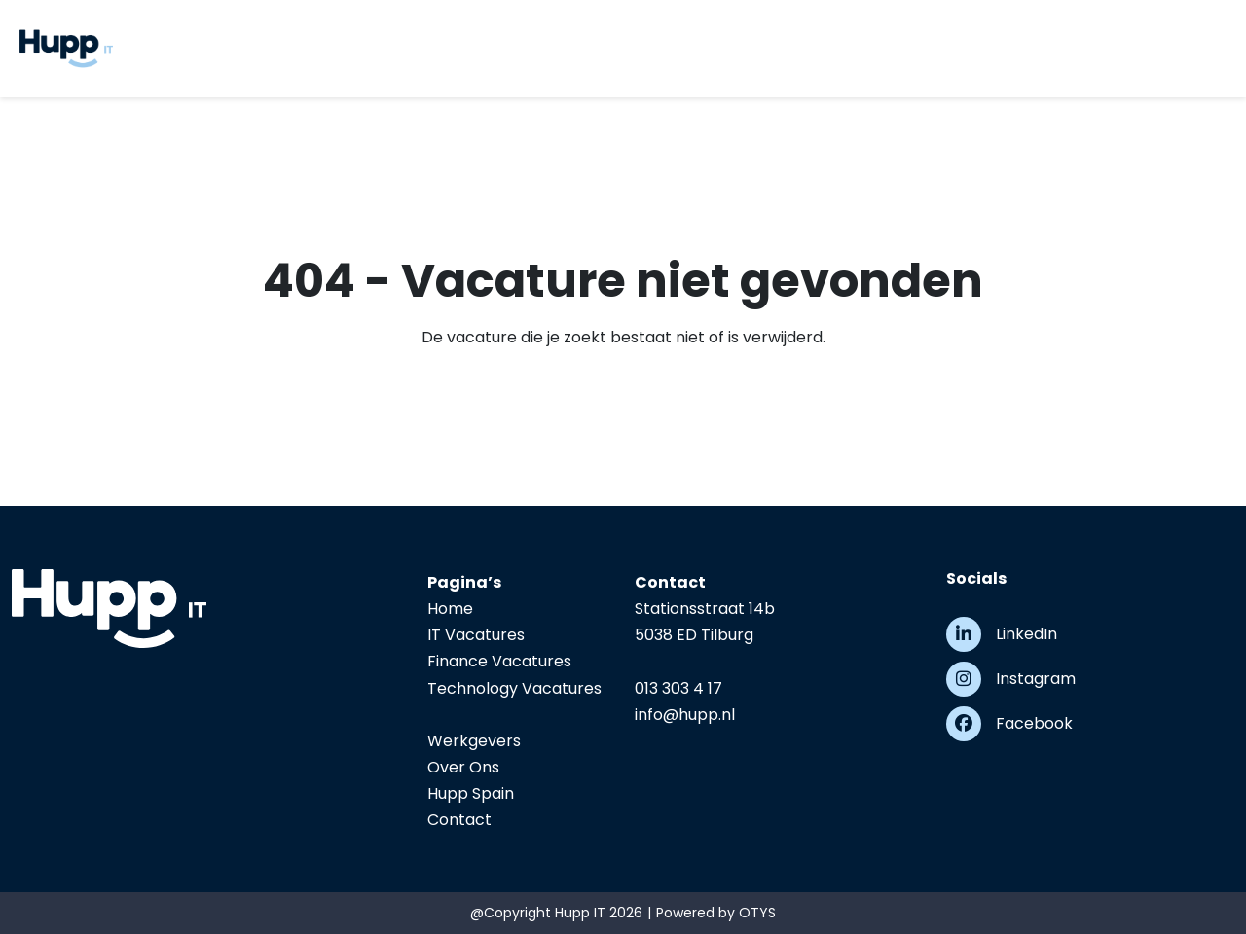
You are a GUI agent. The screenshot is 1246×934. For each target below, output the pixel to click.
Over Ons (463, 767)
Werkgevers (474, 741)
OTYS (757, 912)
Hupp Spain (470, 793)
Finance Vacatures (499, 661)
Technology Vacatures (514, 688)
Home (450, 608)
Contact (459, 819)
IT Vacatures (476, 635)
